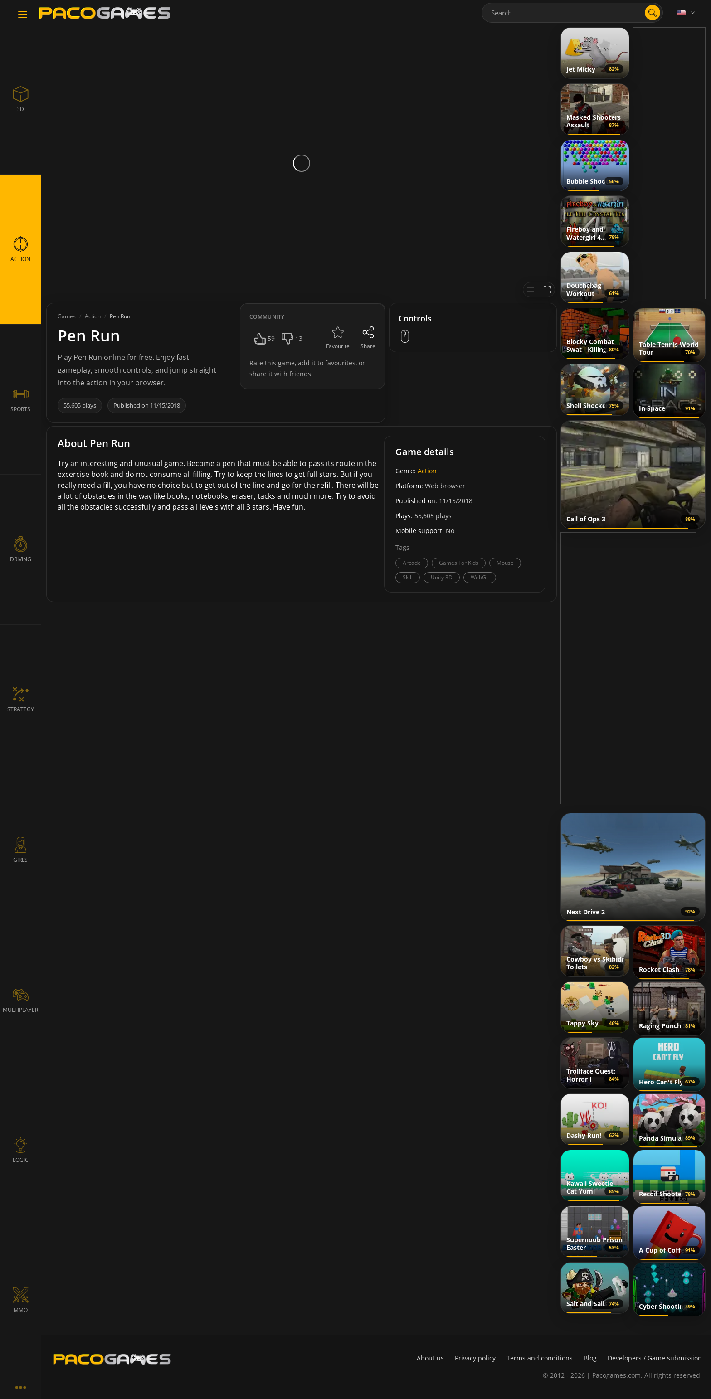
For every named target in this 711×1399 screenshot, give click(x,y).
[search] (652, 12)
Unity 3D (442, 577)
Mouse (505, 563)
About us (430, 1358)
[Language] (687, 13)
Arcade (412, 563)
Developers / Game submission (655, 1358)
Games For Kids (458, 563)
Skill (408, 577)
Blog (590, 1358)
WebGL (480, 577)
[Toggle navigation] (23, 15)
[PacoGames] (112, 1359)
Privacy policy (475, 1358)
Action (427, 470)
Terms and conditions (539, 1358)
